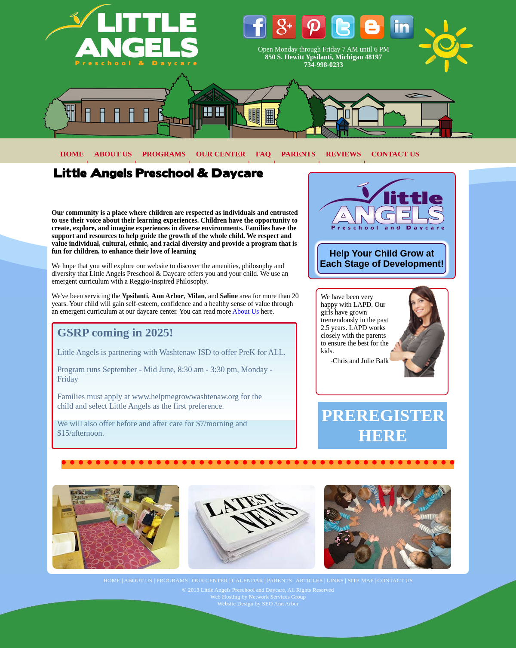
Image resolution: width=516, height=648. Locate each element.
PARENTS (298, 154)
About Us (245, 311)
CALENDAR (247, 580)
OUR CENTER (221, 154)
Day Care (75, 477)
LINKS (335, 580)
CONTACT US (396, 154)
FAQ (263, 154)
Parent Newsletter (229, 477)
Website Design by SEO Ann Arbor (258, 603)
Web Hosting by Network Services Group (258, 596)
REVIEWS (343, 154)
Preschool (347, 477)
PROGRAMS (164, 154)
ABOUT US (113, 154)
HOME (72, 154)
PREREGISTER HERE (383, 425)
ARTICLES (309, 580)
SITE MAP (360, 580)
